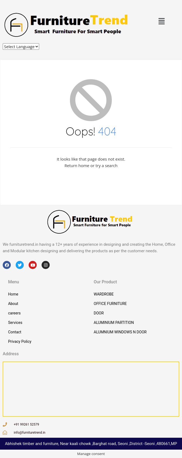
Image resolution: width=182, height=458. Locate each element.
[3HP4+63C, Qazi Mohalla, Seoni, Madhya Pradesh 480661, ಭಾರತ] (91, 389)
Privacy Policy (19, 341)
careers (14, 313)
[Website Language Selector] (21, 46)
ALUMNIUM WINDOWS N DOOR (120, 332)
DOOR (99, 313)
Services (15, 322)
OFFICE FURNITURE (110, 303)
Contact (14, 332)
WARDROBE (104, 294)
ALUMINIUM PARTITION (114, 322)
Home (13, 294)
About (13, 303)
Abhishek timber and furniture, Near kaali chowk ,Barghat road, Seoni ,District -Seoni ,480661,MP (91, 443)
